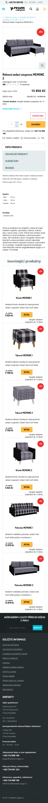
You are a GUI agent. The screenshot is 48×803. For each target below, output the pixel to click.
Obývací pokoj (11, 17)
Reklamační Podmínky (12, 685)
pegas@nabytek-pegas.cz (13, 759)
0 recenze (24, 84)
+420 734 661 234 (11, 769)
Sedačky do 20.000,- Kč (12, 19)
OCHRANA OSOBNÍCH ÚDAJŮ (15, 654)
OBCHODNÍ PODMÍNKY (13, 649)
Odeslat (37, 627)
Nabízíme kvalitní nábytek (13, 667)
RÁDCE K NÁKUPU (10, 658)
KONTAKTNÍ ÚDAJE (11, 645)
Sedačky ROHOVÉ (26, 17)
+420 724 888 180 (15, 2)
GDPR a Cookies (9, 671)
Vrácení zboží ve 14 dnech (13, 680)
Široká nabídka (9, 676)
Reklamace (8, 689)
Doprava (6, 662)
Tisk (41, 138)
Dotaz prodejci (28, 138)
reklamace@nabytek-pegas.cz (15, 783)
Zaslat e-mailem (11, 138)
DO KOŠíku (35, 124)
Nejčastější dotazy (12, 109)
